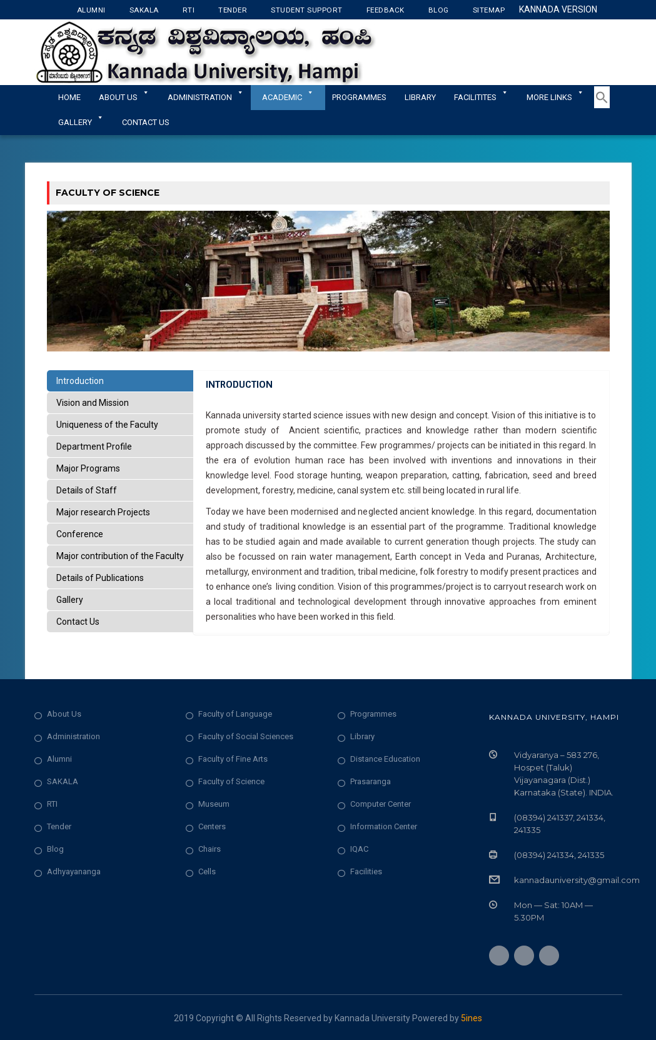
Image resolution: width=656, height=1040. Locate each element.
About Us (124, 97)
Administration (73, 736)
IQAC (359, 849)
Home (69, 97)
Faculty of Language (235, 714)
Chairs (209, 849)
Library (420, 97)
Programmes (359, 97)
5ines (471, 1018)
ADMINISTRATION (206, 97)
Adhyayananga (74, 871)
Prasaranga (370, 781)
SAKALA (62, 781)
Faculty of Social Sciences (245, 736)
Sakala (144, 10)
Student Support (307, 10)
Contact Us (145, 122)
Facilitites (481, 97)
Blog (438, 10)
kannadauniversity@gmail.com (577, 880)
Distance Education (385, 759)
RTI (189, 10)
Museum (214, 804)
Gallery (81, 122)
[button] (602, 105)
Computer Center (380, 804)
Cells (207, 871)
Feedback (385, 10)
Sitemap (489, 10)
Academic (288, 97)
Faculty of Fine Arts (233, 759)
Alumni (91, 10)
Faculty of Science (231, 781)
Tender (232, 10)
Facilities (366, 871)
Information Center (383, 826)
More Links (555, 97)
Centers (212, 826)
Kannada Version (558, 9)
